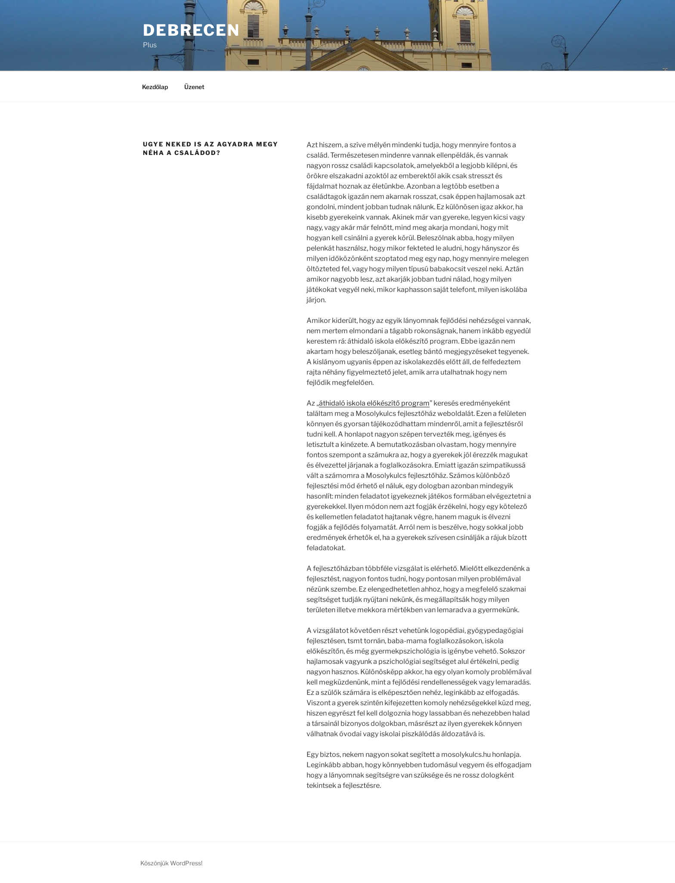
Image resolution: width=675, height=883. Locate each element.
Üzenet (194, 86)
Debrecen (191, 30)
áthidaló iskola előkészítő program (374, 403)
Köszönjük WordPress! (171, 863)
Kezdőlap (155, 86)
